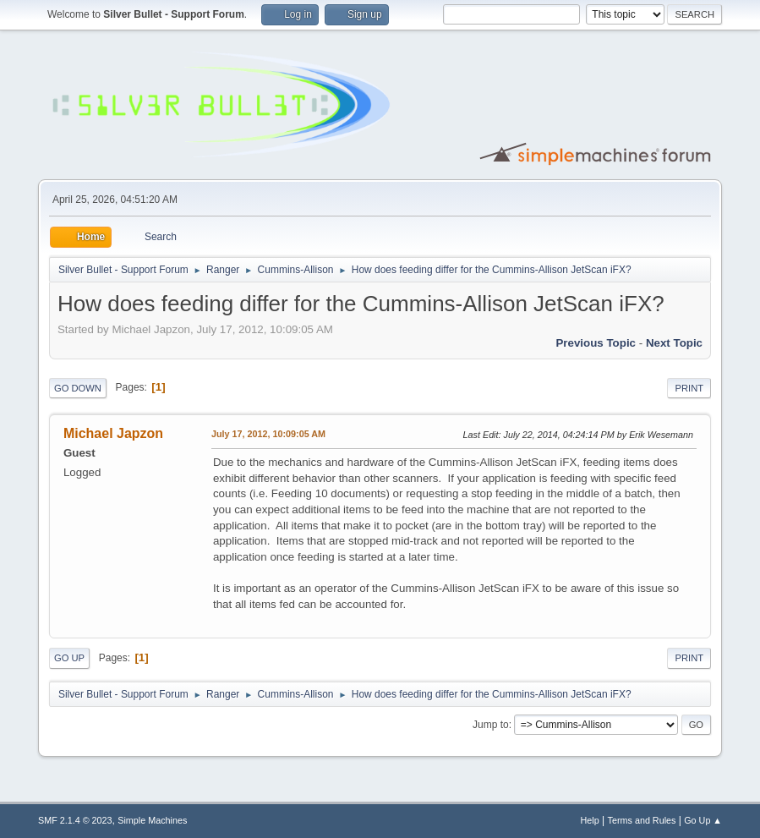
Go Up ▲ (703, 820)
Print (689, 388)
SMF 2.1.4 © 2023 (75, 820)
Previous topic (595, 343)
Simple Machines (152, 820)
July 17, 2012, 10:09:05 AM (268, 434)
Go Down (77, 388)
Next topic (674, 343)
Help (590, 820)
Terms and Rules (642, 820)
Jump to (491, 725)
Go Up (69, 658)
